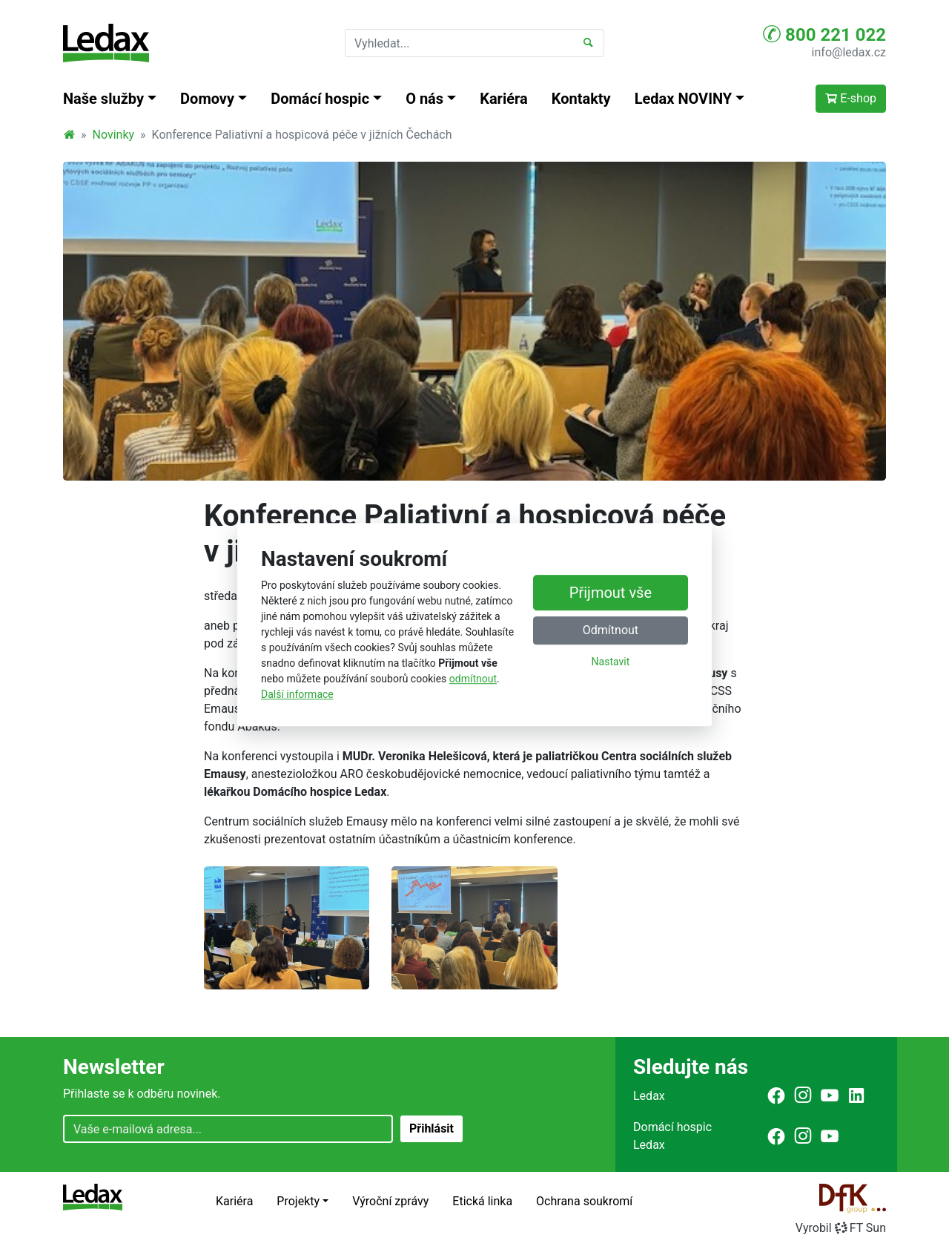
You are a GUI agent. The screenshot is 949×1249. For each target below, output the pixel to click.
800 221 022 (824, 34)
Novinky (114, 135)
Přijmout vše (610, 593)
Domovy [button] (207, 99)
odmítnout (473, 679)
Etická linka (482, 1201)
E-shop (850, 98)
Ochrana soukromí (584, 1201)
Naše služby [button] (103, 99)
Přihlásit (431, 1128)
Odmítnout (610, 631)
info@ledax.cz (849, 52)
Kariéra (504, 99)
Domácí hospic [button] (320, 99)
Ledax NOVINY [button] (684, 99)
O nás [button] (424, 99)
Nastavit (611, 662)
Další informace (297, 694)
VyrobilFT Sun (841, 1228)
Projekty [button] (298, 1201)
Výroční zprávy (390, 1201)
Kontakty (581, 99)
